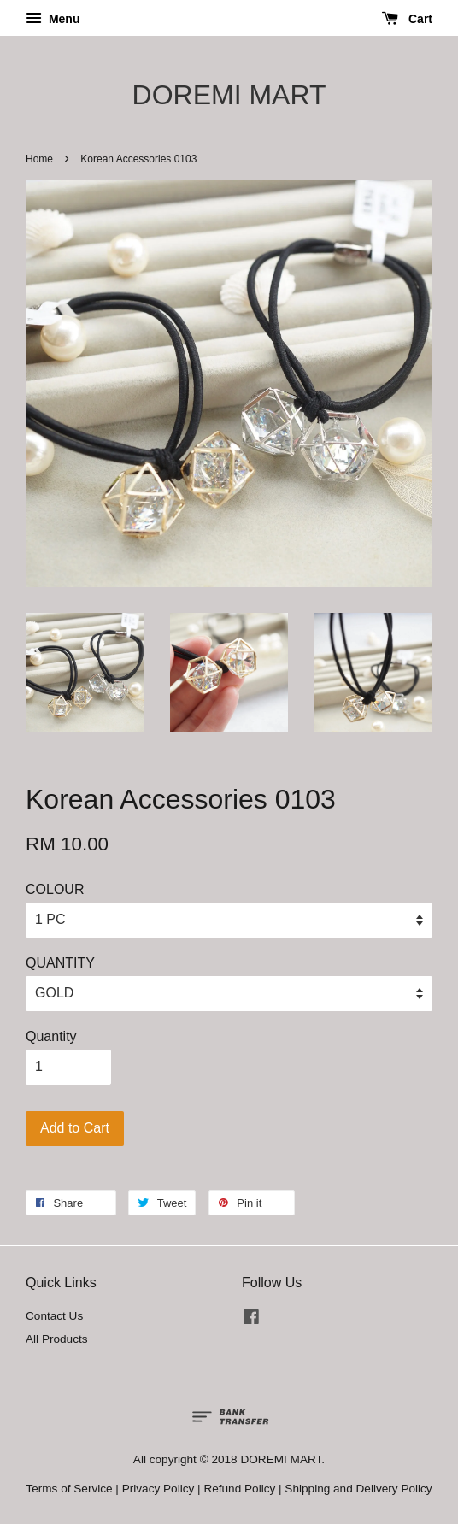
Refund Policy (239, 1488)
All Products (57, 1339)
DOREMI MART (229, 94)
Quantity (51, 1036)
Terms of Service (69, 1488)
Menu (52, 18)
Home (39, 159)
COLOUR (55, 889)
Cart (407, 18)
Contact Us (54, 1315)
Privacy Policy (158, 1488)
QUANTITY (60, 963)
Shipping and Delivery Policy (358, 1488)
